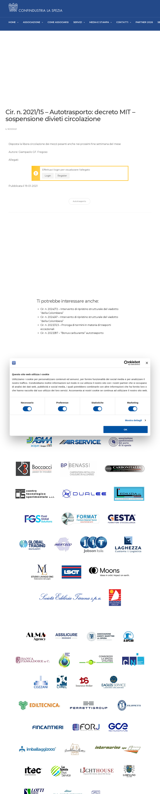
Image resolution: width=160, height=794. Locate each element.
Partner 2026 (144, 22)
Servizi (77, 22)
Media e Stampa (99, 22)
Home (12, 22)
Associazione (31, 22)
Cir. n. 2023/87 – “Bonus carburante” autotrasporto (72, 334)
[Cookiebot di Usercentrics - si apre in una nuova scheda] (126, 362)
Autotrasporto (79, 203)
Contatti (122, 22)
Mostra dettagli (133, 420)
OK (125, 429)
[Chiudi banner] (147, 363)
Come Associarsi (58, 22)
